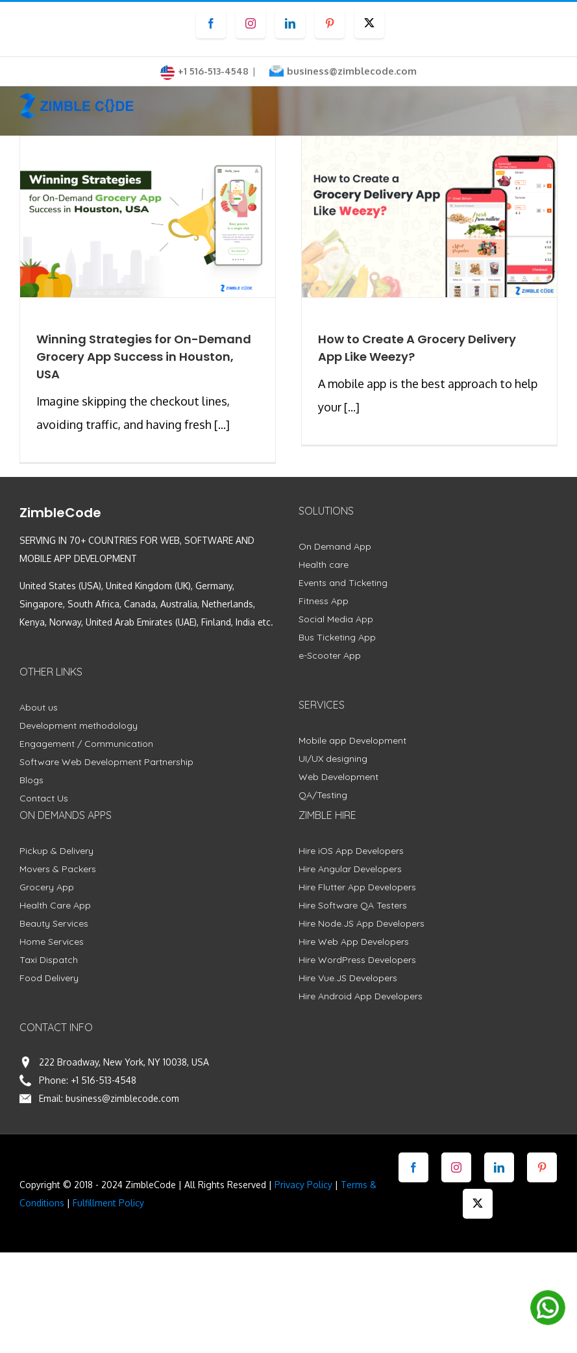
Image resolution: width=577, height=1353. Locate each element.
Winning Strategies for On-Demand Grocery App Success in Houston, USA (143, 356)
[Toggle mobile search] (524, 106)
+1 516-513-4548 (103, 1080)
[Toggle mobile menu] (551, 106)
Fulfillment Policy (108, 1202)
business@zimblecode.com (352, 71)
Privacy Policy (303, 1184)
